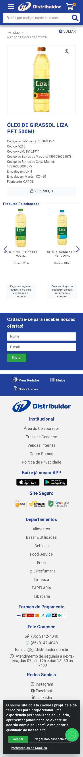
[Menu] (11, 7)
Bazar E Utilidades (41, 537)
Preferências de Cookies (29, 750)
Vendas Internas (41, 445)
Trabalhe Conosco (41, 437)
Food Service (41, 554)
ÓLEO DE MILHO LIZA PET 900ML (20, 253)
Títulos (58, 380)
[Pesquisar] (75, 18)
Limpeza (41, 579)
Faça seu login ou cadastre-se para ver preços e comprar (20, 291)
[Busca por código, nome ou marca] (37, 18)
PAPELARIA (41, 588)
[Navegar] (5, 249)
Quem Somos (41, 454)
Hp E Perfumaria (42, 571)
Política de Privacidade (41, 462)
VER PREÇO (41, 191)
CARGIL (28, 181)
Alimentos (41, 529)
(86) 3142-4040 (41, 643)
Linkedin (41, 697)
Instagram (41, 684)
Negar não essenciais (50, 741)
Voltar (67, 31)
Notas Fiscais (26, 389)
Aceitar (18, 741)
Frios (41, 562)
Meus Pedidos (26, 380)
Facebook (41, 691)
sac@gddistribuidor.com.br (41, 649)
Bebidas (42, 546)
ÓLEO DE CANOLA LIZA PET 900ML (62, 253)
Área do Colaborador (41, 428)
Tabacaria (41, 596)
